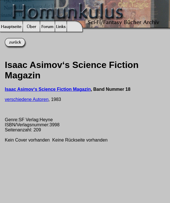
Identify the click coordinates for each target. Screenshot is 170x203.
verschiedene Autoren (27, 99)
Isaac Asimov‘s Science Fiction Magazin (48, 89)
